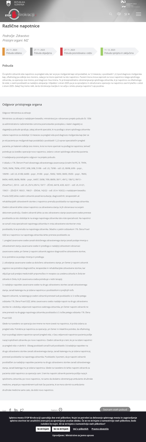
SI (125, 14)
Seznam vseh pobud (115, 409)
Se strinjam (43, 429)
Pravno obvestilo (100, 429)
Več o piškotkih (80, 429)
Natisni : (56, 410)
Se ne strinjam (61, 429)
